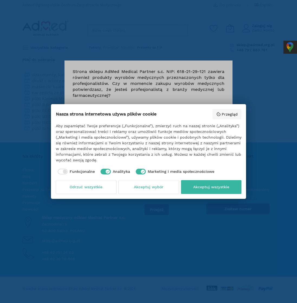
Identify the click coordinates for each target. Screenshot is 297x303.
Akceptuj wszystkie (211, 187)
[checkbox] (75, 172)
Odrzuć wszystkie (86, 187)
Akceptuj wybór (148, 187)
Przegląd (227, 114)
